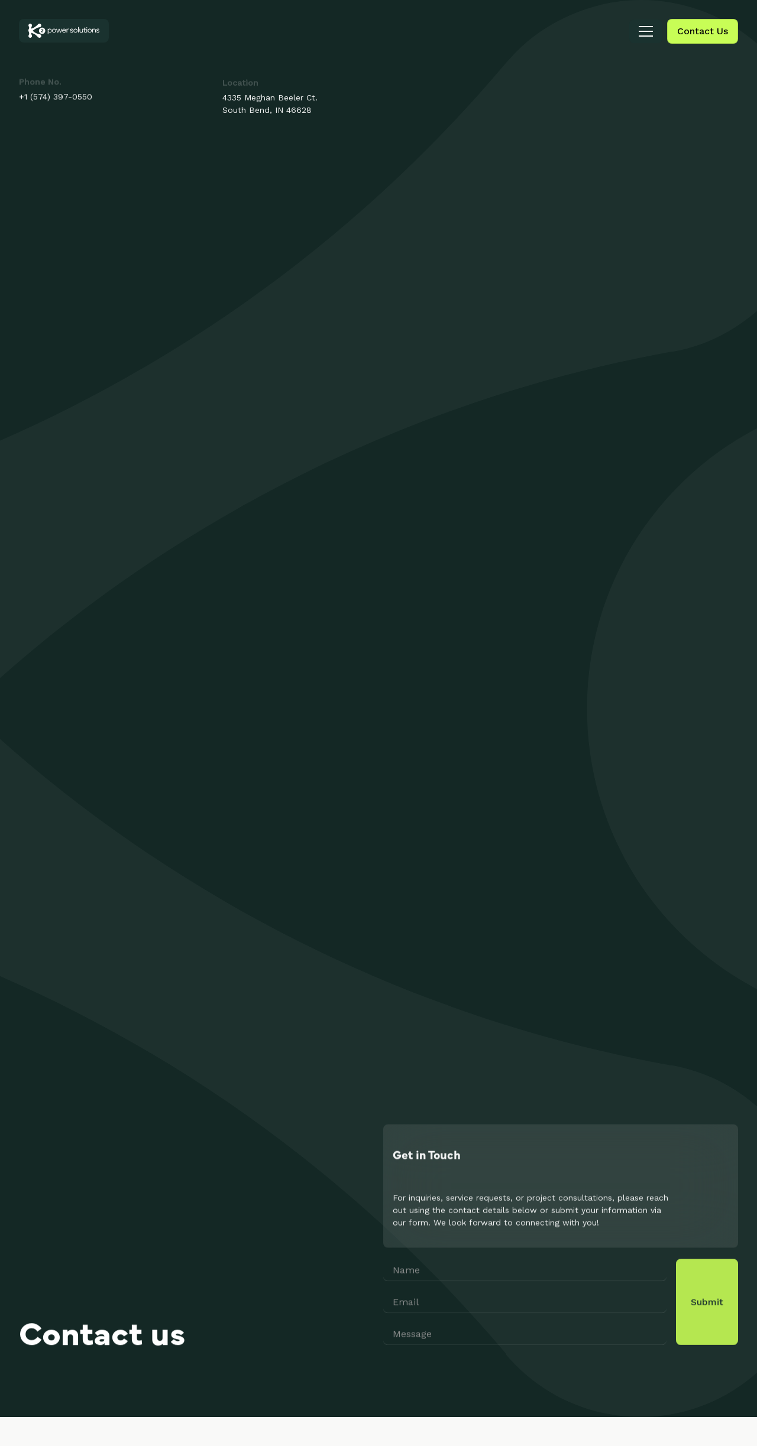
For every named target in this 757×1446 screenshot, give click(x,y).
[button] (645, 31)
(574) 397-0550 (61, 97)
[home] (64, 31)
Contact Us (702, 31)
